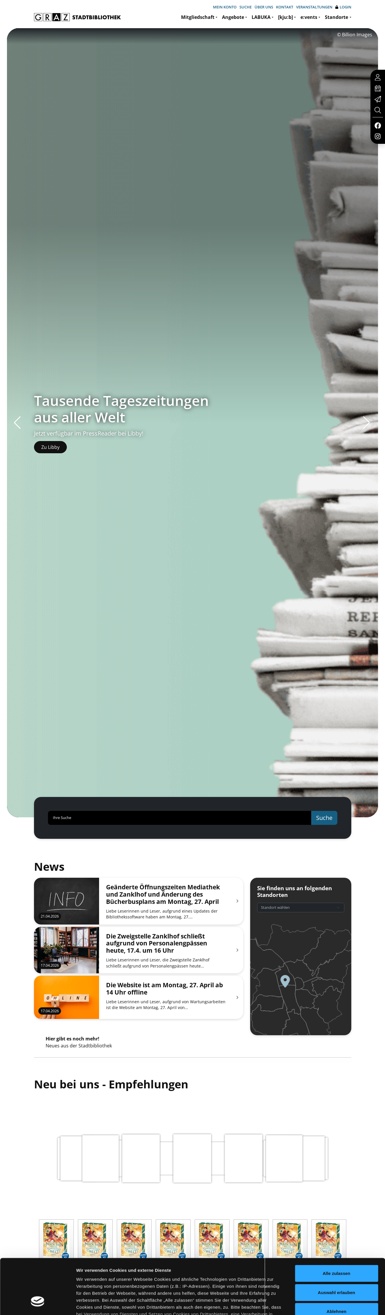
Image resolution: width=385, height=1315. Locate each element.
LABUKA (261, 17)
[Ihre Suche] (179, 818)
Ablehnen (336, 1264)
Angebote (233, 17)
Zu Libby (50, 447)
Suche (245, 7)
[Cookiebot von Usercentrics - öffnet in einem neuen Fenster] (37, 1303)
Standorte (336, 17)
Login (343, 7)
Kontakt (284, 7)
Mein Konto (225, 7)
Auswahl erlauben (336, 1245)
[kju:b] (285, 17)
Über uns (264, 7)
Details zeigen (309, 1303)
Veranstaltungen (314, 7)
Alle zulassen (336, 1226)
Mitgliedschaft (197, 17)
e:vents (308, 17)
